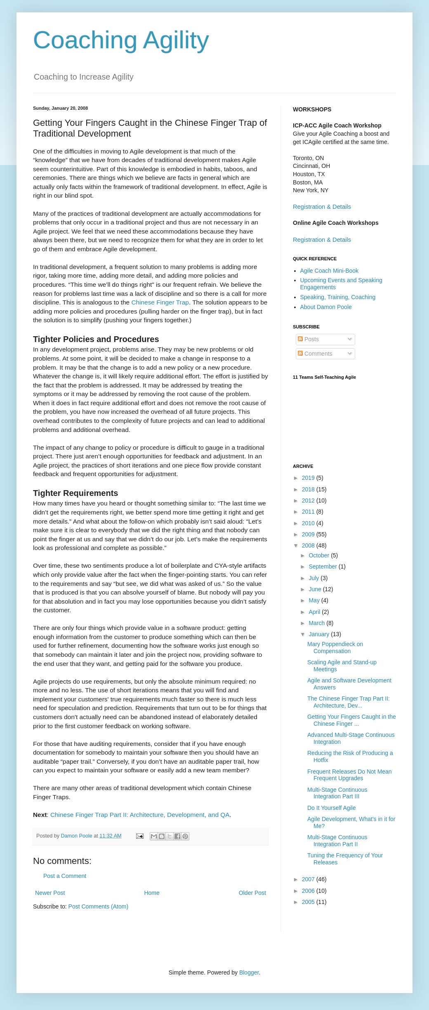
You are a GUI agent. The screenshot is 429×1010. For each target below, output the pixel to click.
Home (151, 893)
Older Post (252, 893)
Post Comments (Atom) (98, 906)
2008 (309, 545)
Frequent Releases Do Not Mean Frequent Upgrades (349, 775)
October (320, 555)
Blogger (249, 972)
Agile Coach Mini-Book (329, 270)
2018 (309, 489)
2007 (309, 879)
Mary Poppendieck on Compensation (335, 647)
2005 (309, 902)
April (315, 612)
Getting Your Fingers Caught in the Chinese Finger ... (351, 720)
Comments (315, 353)
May (315, 600)
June (316, 589)
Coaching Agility (121, 40)
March (317, 623)
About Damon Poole (326, 307)
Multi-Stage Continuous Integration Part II (337, 840)
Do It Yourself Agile (331, 808)
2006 (309, 890)
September (323, 566)
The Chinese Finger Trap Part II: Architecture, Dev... (348, 702)
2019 (309, 477)
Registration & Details (322, 206)
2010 (309, 523)
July (315, 578)
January (320, 634)
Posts (308, 339)
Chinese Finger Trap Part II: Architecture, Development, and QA (140, 814)
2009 (309, 534)
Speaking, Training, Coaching (338, 297)
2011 (309, 511)
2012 (309, 500)
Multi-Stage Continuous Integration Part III (337, 793)
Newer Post (50, 893)
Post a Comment (64, 876)
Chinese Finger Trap (160, 302)
